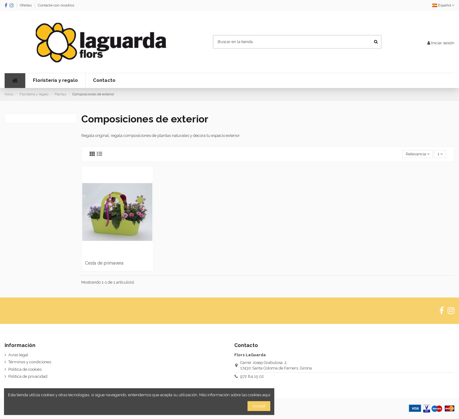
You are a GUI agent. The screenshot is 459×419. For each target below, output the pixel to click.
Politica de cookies (25, 369)
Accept (258, 406)
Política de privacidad (27, 376)
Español (443, 5)
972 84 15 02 (252, 376)
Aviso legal (18, 355)
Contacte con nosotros (56, 5)
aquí (266, 395)
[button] (55, 80)
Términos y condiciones (29, 362)
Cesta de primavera (104, 263)
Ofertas (26, 5)
